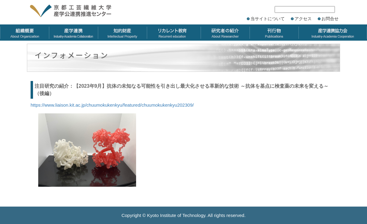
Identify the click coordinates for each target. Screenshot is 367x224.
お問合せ (330, 18)
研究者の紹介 (225, 32)
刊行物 (274, 32)
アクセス (303, 18)
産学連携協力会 (332, 32)
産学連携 (73, 32)
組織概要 (24, 32)
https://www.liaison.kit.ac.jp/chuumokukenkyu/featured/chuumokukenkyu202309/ (112, 105)
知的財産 (122, 32)
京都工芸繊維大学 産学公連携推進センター (77, 11)
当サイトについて (267, 18)
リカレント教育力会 (174, 32)
